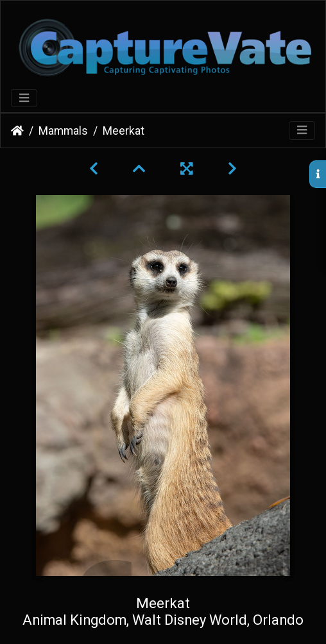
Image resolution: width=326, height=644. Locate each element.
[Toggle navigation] (24, 98)
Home (17, 131)
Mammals (63, 130)
